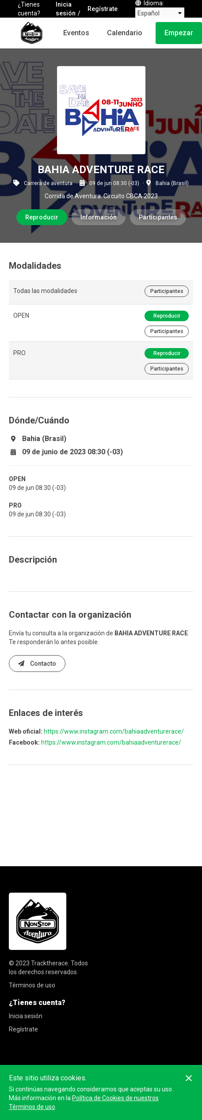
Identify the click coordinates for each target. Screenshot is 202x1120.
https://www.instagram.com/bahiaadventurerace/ (114, 731)
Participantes (158, 217)
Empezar (178, 33)
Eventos (76, 33)
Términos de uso (32, 985)
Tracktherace (49, 963)
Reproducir (41, 217)
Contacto (37, 663)
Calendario (124, 33)
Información (98, 217)
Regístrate (103, 8)
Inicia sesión (66, 9)
